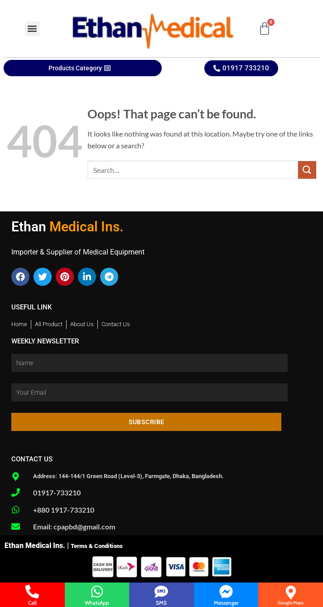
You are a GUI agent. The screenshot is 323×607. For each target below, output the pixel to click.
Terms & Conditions (97, 546)
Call (32, 602)
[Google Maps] (291, 592)
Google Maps (291, 603)
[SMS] (161, 591)
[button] (32, 28)
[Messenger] (226, 591)
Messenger (226, 602)
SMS (161, 602)
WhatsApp (97, 602)
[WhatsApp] (97, 591)
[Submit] (307, 170)
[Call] (32, 591)
